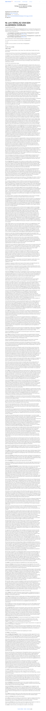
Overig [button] (30, 1)
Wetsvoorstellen (17, 1)
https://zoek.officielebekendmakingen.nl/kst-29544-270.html (20, 15)
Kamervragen (24, 1)
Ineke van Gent (13, 13)
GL (17, 13)
